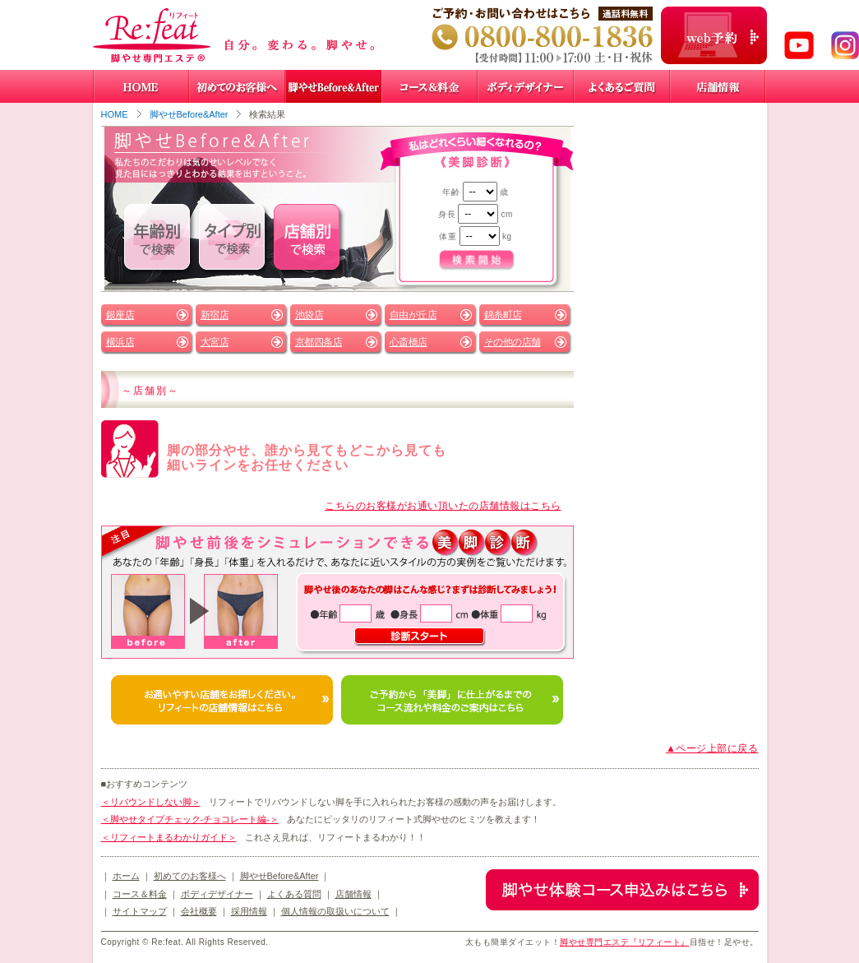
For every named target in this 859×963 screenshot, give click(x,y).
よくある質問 (294, 894)
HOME (114, 114)
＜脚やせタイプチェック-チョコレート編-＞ (190, 819)
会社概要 (199, 911)
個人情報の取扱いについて (335, 911)
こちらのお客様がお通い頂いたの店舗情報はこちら (443, 506)
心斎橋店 (408, 342)
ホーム (126, 876)
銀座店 (120, 315)
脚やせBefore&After (189, 114)
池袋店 (309, 315)
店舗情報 (353, 894)
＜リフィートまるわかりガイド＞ (169, 837)
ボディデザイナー (217, 894)
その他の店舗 (512, 342)
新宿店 (215, 315)
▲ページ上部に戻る (712, 748)
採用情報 (249, 911)
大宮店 (215, 342)
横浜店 (120, 342)
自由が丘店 (413, 315)
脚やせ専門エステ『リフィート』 (625, 942)
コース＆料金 (140, 894)
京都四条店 (319, 342)
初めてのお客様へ (190, 876)
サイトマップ (140, 911)
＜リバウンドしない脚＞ (151, 802)
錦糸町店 (503, 315)
